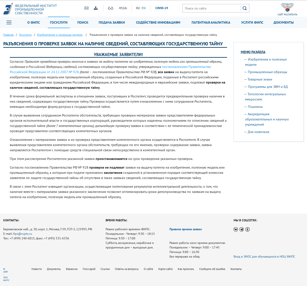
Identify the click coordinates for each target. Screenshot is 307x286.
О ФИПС (33, 22)
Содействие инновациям (158, 22)
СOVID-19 (161, 8)
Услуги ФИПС (252, 22)
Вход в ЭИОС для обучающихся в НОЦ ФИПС (264, 256)
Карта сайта (165, 269)
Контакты (236, 269)
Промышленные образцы (267, 72)
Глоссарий (89, 269)
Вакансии (72, 269)
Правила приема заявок (185, 229)
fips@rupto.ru (22, 234)
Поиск (82, 22)
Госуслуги (59, 22)
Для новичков (258, 132)
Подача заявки (112, 22)
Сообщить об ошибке (212, 269)
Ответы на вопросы (127, 269)
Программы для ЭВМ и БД (268, 86)
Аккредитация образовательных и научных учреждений (267, 119)
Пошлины (255, 106)
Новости (37, 269)
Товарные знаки (259, 79)
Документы (284, 22)
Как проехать (186, 269)
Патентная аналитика (211, 22)
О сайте (148, 269)
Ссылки (105, 269)
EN (143, 8)
